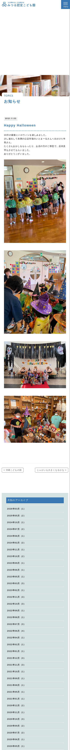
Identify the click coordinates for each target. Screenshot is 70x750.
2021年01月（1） (16, 699)
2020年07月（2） (16, 732)
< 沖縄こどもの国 (13, 470)
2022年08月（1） (16, 617)
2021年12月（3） (16, 658)
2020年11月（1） (16, 712)
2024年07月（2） (16, 529)
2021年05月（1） (16, 692)
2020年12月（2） (16, 705)
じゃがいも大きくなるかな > (51, 470)
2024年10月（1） (16, 522)
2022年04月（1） (16, 637)
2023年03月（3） (16, 583)
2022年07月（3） (16, 624)
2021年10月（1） (16, 671)
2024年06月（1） (16, 536)
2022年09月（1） (16, 610)
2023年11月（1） (16, 549)
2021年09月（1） (16, 678)
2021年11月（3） (16, 665)
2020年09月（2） (16, 726)
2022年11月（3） (16, 597)
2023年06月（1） (16, 570)
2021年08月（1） (16, 685)
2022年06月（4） (16, 631)
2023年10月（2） (16, 556)
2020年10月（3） (16, 719)
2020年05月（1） (16, 746)
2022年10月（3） (16, 604)
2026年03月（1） (16, 509)
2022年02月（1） (16, 644)
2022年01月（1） (16, 651)
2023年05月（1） (16, 576)
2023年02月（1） (16, 590)
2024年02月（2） (16, 543)
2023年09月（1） (16, 563)
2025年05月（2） (16, 515)
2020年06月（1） (16, 739)
